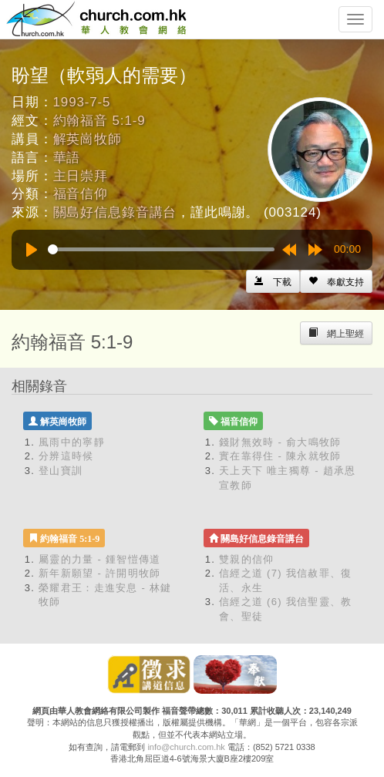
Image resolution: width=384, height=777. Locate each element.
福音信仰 (80, 194)
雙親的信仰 (247, 559)
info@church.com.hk (185, 747)
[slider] (161, 249)
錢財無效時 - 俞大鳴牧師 (280, 442)
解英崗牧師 (87, 139)
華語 (67, 157)
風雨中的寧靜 (72, 442)
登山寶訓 (61, 470)
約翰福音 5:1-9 (99, 120)
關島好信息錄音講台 (115, 212)
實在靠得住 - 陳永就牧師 (280, 456)
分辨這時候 (66, 456)
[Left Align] (336, 281)
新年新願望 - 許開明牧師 (99, 573)
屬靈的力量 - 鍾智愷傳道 (99, 559)
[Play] (31, 249)
